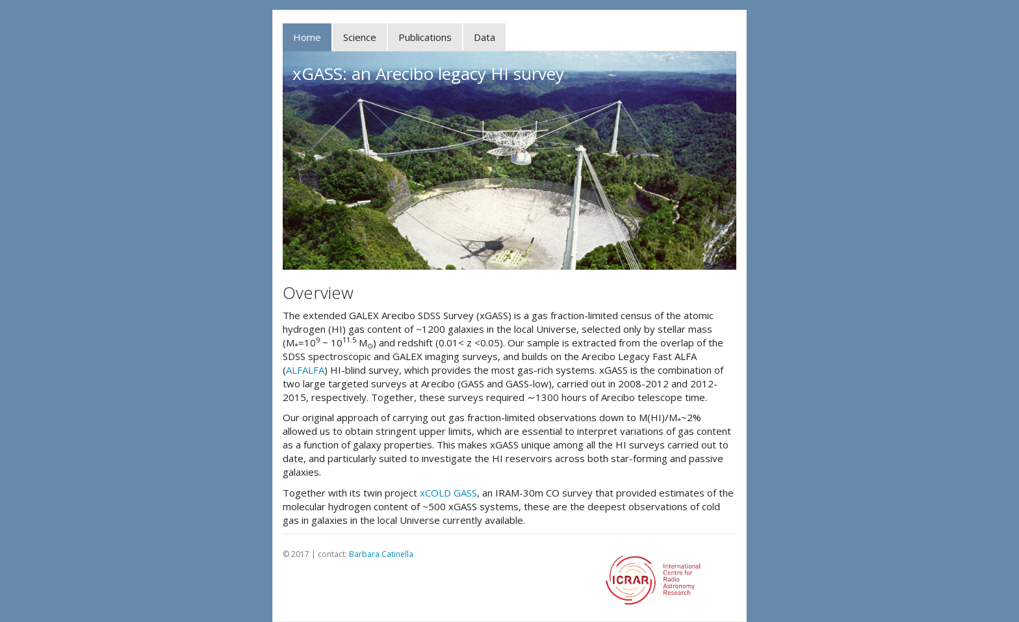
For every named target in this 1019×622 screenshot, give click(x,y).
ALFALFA (305, 369)
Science (359, 37)
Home (307, 37)
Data (484, 37)
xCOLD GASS (448, 492)
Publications (425, 37)
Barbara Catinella (381, 554)
